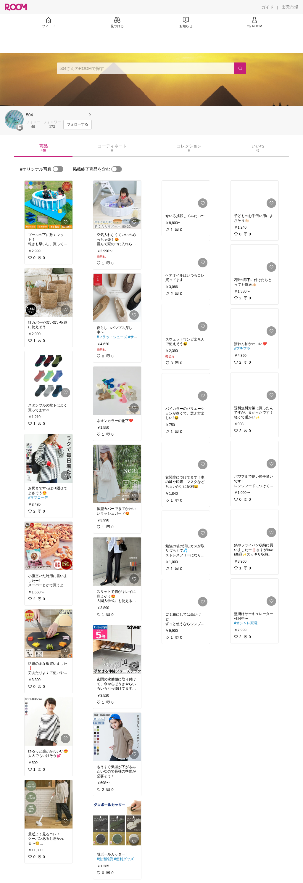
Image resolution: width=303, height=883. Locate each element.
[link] (48, 205)
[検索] (240, 68)
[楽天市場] (290, 7)
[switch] (58, 169)
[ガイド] (267, 7)
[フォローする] (77, 124)
